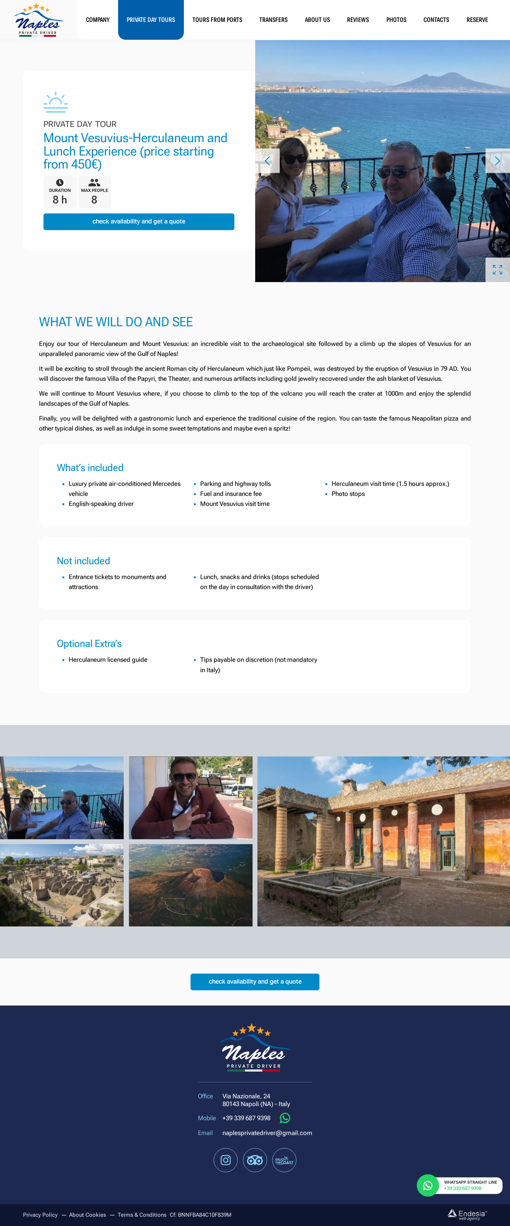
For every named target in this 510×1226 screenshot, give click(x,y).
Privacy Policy (40, 1215)
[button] (267, 160)
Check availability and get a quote (138, 221)
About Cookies (87, 1215)
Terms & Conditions (142, 1215)
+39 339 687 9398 (246, 1118)
